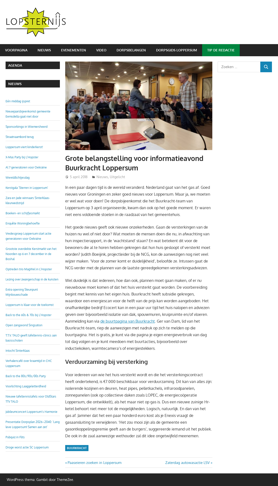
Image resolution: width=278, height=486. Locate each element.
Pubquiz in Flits (15, 437)
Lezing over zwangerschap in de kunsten (32, 279)
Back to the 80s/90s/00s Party (26, 376)
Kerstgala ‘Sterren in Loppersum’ (27, 188)
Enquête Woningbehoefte (23, 223)
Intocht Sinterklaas (18, 350)
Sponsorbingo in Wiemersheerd (27, 126)
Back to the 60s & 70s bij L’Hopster (28, 315)
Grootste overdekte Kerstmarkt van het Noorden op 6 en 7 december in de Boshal (31, 254)
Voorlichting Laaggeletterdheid (26, 386)
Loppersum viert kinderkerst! (24, 147)
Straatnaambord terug (20, 137)
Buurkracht (77, 448)
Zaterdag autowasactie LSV (187, 462)
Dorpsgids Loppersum (176, 50)
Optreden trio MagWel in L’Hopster (29, 269)
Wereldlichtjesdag (18, 177)
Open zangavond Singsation (24, 325)
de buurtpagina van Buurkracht (127, 321)
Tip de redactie (221, 50)
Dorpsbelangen (131, 50)
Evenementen (73, 50)
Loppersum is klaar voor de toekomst (30, 305)
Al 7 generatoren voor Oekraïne (26, 167)
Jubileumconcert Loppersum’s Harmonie (31, 412)
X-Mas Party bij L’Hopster (22, 157)
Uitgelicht (117, 177)
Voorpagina (16, 50)
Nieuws (44, 50)
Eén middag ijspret (18, 101)
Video (101, 50)
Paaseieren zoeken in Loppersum (94, 462)
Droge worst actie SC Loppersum (27, 447)
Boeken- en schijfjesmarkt (23, 213)
